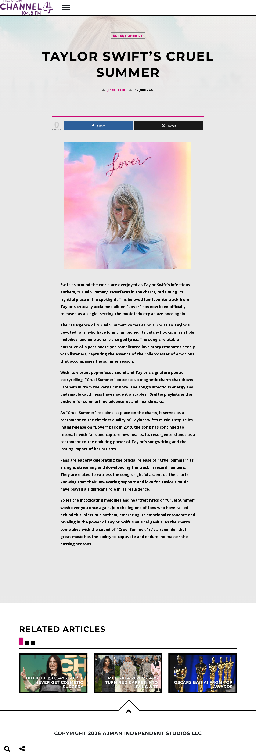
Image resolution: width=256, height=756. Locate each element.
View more (53, 673)
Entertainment (128, 35)
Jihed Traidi (116, 90)
